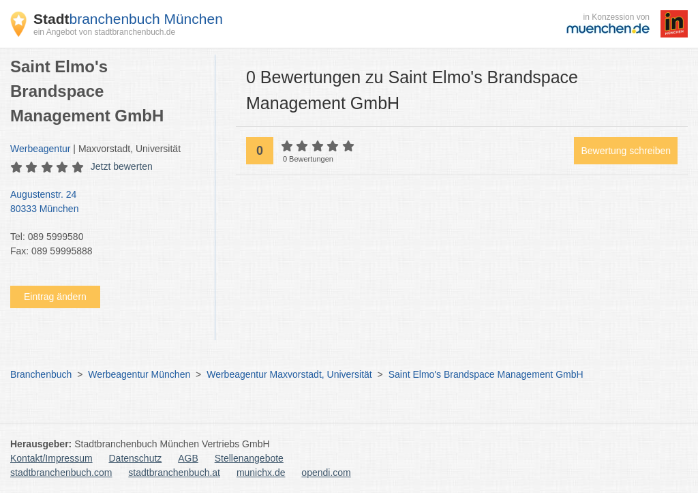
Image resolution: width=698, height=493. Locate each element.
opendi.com (325, 472)
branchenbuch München (128, 19)
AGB (188, 458)
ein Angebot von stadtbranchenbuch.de (104, 32)
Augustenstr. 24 (105, 202)
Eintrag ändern (55, 296)
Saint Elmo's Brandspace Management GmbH (486, 374)
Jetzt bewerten (122, 166)
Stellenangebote (249, 458)
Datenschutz (135, 458)
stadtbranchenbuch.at (174, 472)
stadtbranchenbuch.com (61, 472)
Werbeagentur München (139, 374)
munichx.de (261, 472)
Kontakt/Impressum (51, 458)
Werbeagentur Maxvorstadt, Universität (289, 374)
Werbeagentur (40, 148)
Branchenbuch (41, 374)
